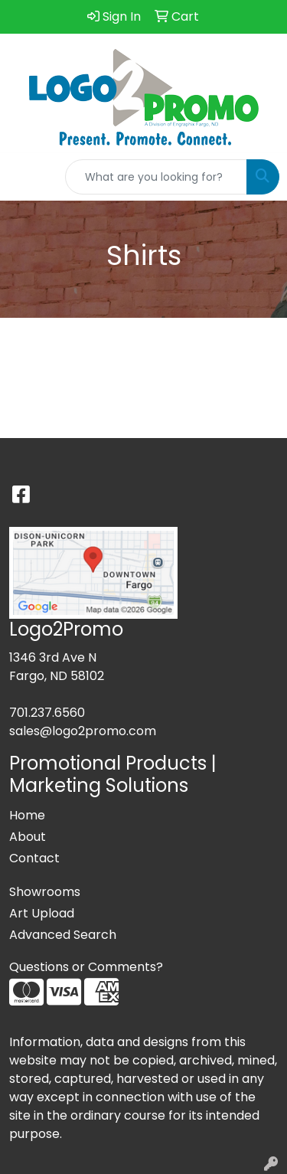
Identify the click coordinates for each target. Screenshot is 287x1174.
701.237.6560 (47, 712)
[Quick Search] (156, 177)
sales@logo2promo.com (82, 731)
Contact (34, 858)
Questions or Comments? (86, 967)
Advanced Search (62, 934)
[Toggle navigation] (24, 177)
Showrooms (44, 892)
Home (27, 815)
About (27, 836)
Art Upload (41, 913)
